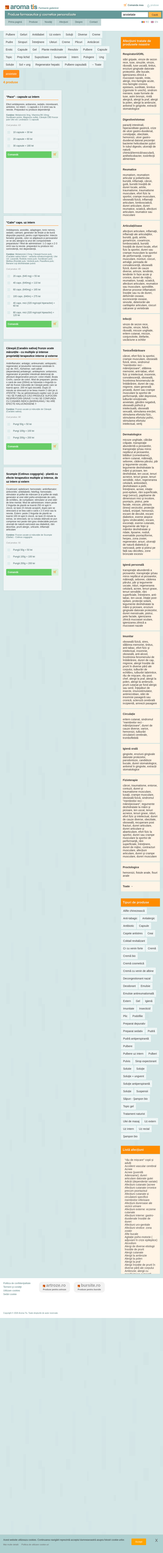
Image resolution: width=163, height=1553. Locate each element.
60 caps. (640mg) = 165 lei (25, 289)
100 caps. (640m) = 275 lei (25, 296)
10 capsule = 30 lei (21, 132)
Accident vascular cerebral (140, 1166)
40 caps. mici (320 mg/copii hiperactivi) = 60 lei (31, 305)
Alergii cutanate (134, 1252)
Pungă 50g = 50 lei (21, 550)
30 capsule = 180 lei (22, 145)
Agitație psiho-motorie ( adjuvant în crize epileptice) (141, 1238)
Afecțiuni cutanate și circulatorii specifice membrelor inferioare (137, 1197)
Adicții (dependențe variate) (141, 1181)
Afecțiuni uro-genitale (137, 1224)
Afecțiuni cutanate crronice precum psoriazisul (140, 1189)
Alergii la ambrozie (136, 1255)
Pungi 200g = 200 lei (22, 437)
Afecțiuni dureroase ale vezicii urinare (138, 1205)
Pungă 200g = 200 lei (22, 563)
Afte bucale (131, 1233)
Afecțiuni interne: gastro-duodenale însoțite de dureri (139, 1218)
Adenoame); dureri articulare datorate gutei (139, 1177)
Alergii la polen (133, 1258)
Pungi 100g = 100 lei (22, 431)
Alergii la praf (133, 1261)
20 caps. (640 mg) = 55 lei (25, 276)
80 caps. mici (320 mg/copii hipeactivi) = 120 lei (30, 314)
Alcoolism (130, 1243)
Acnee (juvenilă (134, 1172)
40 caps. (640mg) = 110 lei (25, 283)
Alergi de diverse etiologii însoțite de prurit (140, 1248)
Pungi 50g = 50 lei (21, 424)
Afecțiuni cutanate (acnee (140, 1184)
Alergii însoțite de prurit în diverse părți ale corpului (140, 1266)
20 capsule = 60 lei (21, 139)
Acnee (128, 1169)
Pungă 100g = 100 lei (22, 556)
